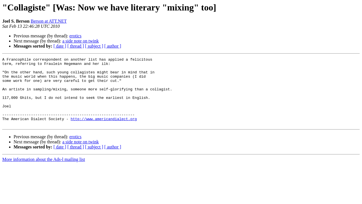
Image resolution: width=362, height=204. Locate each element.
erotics (75, 35)
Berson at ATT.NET (48, 21)
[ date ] (59, 46)
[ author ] (112, 46)
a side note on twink (80, 41)
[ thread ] (75, 46)
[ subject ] (94, 46)
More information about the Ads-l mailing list (43, 173)
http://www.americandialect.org (104, 131)
